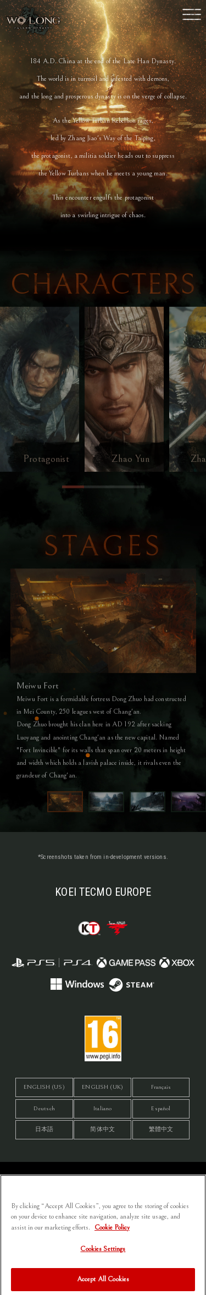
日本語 (44, 1129)
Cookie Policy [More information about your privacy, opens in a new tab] (112, 1231)
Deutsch (44, 1108)
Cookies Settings (102, 1253)
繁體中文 (161, 1129)
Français (161, 1086)
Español (160, 1108)
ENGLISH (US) (44, 1086)
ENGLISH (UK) (102, 1086)
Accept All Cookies (103, 1283)
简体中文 (102, 1129)
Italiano (102, 1108)
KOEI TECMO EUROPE (103, 892)
